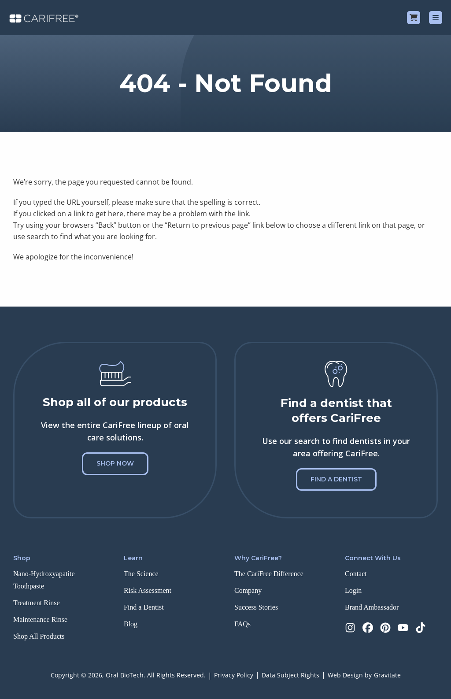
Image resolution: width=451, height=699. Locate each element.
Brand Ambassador (372, 607)
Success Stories (256, 607)
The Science (141, 573)
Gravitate (387, 675)
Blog (130, 624)
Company (248, 590)
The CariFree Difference (268, 573)
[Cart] (413, 17)
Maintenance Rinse (40, 619)
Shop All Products (38, 636)
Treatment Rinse (36, 603)
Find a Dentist (336, 479)
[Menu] (435, 17)
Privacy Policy (233, 675)
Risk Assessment (147, 590)
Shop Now (115, 463)
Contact (356, 573)
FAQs (242, 624)
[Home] (44, 17)
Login (353, 590)
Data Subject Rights (290, 675)
